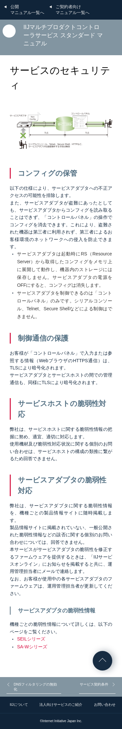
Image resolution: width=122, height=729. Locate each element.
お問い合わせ (104, 704)
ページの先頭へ (102, 661)
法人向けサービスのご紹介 (60, 704)
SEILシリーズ (31, 638)
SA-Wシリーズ (32, 646)
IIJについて (19, 704)
